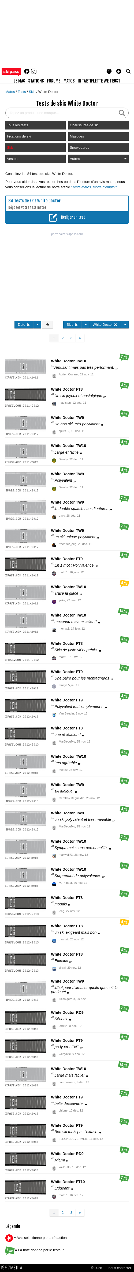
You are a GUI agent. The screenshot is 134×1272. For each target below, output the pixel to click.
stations (36, 81)
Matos (10, 92)
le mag (19, 81)
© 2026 (96, 1268)
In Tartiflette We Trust (99, 81)
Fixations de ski (19, 136)
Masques (77, 136)
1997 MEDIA (13, 1267)
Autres (98, 159)
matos (69, 81)
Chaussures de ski (84, 125)
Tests (22, 92)
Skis (32, 92)
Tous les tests (17, 125)
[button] (119, 71)
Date (24, 325)
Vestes (12, 159)
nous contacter (120, 1268)
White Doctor (48, 92)
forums (54, 81)
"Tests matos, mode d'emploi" (94, 187)
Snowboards (79, 148)
